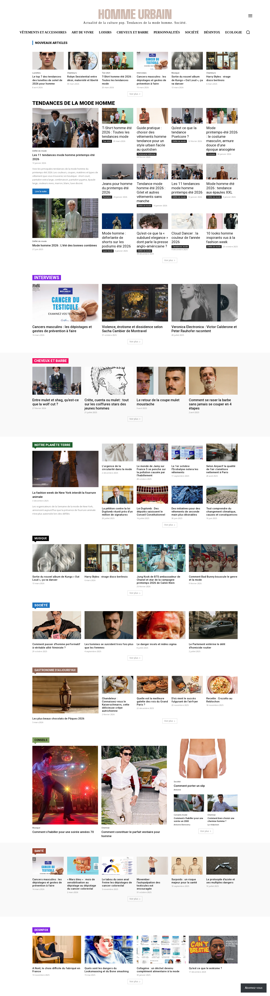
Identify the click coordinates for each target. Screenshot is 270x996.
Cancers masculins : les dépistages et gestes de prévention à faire (152, 80)
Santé (39, 854)
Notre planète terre (52, 445)
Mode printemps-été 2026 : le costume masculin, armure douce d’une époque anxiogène (222, 139)
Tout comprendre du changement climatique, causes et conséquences (221, 511)
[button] (248, 32)
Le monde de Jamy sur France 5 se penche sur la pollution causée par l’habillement (151, 471)
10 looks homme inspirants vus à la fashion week (220, 237)
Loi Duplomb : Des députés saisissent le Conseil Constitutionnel (151, 511)
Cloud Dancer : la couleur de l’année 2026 (186, 237)
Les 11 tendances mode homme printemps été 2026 (57, 157)
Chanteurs (72, 73)
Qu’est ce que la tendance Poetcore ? (184, 132)
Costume (211, 154)
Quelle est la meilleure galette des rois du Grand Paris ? (152, 705)
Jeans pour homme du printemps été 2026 (117, 188)
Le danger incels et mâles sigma (158, 644)
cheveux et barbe (50, 361)
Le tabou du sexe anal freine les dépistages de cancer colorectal (117, 886)
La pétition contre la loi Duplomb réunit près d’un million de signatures (117, 511)
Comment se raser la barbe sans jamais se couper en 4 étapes (210, 404)
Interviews (141, 73)
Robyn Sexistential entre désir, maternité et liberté (81, 80)
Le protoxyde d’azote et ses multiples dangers (220, 884)
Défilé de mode (39, 151)
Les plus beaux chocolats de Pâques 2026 (60, 722)
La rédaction (213, 828)
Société (41, 605)
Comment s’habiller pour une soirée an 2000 (188, 823)
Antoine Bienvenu (182, 828)
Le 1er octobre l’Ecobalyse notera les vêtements (185, 469)
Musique (175, 73)
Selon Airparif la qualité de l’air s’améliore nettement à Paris (220, 469)
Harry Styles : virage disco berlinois (219, 78)
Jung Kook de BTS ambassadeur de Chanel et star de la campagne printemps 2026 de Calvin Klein (158, 579)
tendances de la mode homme (73, 103)
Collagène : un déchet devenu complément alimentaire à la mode (158, 973)
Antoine (177, 793)
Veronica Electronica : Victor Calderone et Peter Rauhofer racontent (204, 329)
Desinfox (41, 933)
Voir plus (135, 93)
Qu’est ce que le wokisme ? (205, 971)
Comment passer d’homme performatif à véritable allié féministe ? (50, 647)
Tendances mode (180, 246)
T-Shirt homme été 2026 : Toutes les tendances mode (114, 80)
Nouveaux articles (51, 43)
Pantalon (107, 197)
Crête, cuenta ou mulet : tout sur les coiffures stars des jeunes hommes (107, 404)
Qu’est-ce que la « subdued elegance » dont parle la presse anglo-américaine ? (152, 239)
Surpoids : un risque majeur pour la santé (184, 884)
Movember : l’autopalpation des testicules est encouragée (148, 887)
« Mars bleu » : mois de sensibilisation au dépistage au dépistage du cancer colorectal (81, 887)
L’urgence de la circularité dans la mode (117, 468)
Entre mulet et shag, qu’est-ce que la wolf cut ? (55, 402)
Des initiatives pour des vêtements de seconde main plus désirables (186, 511)
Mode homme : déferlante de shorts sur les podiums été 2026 (116, 239)
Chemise (105, 831)
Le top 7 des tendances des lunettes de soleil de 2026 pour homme (48, 80)
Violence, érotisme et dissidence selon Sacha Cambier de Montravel (132, 329)
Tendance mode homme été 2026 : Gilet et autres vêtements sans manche (151, 192)
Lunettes (36, 73)
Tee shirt (106, 73)
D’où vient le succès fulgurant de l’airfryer (185, 704)
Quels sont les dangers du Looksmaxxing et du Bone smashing (107, 973)
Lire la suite (41, 191)
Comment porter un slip (192, 789)
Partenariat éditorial (146, 154)
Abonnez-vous (253, 987)
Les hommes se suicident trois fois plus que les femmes (108, 645)
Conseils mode (180, 818)
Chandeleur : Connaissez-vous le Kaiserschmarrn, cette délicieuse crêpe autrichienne (115, 708)
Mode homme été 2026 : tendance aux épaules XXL (220, 188)
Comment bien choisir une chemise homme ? (222, 823)
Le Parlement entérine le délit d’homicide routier (208, 645)
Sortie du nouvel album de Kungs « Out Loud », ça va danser (187, 80)
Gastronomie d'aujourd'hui (54, 673)
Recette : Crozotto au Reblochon (219, 704)
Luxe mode (108, 251)
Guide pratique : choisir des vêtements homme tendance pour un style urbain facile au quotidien (151, 139)
